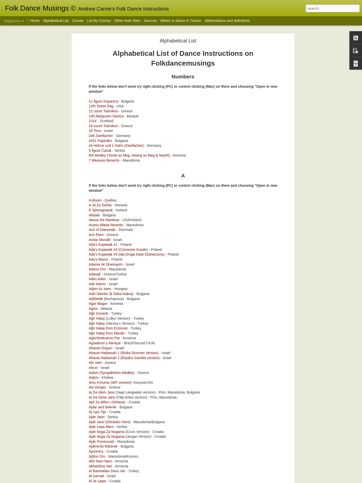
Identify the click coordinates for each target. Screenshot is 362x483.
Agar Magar (98, 81)
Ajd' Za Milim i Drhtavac (107, 180)
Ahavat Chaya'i (100, 126)
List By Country (99, 21)
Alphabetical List (56, 21)
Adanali (95, 52)
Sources (150, 21)
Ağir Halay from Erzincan (108, 106)
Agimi (93, 86)
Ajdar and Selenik (102, 185)
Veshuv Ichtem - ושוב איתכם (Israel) (162, 192)
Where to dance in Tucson (180, 21)
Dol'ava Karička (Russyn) (152, 249)
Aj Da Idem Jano (102, 170)
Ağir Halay (97, 96)
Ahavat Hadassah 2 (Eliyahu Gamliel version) (124, 136)
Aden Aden (97, 57)
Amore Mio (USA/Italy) (150, 363)
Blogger (272, 480)
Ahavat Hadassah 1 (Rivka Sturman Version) (124, 131)
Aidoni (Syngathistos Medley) (111, 151)
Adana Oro (97, 47)
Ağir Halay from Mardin (107, 111)
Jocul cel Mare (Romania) (153, 306)
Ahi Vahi (96, 141)
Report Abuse (286, 480)
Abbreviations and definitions (227, 21)
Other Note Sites (127, 21)
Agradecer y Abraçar (105, 121)
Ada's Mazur (98, 37)
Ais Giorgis (97, 165)
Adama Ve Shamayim (106, 42)
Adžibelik (96, 77)
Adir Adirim (97, 62)
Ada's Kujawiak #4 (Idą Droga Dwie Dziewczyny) (126, 32)
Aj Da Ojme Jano (102, 175)
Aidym (94, 155)
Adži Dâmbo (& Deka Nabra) (111, 72)
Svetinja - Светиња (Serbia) (155, 420)
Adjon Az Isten (100, 67)
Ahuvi (93, 145)
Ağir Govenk (98, 91)
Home (34, 21)
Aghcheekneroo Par (105, 116)
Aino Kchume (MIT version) (110, 160)
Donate (77, 21)
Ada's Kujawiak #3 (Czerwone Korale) (118, 27)
